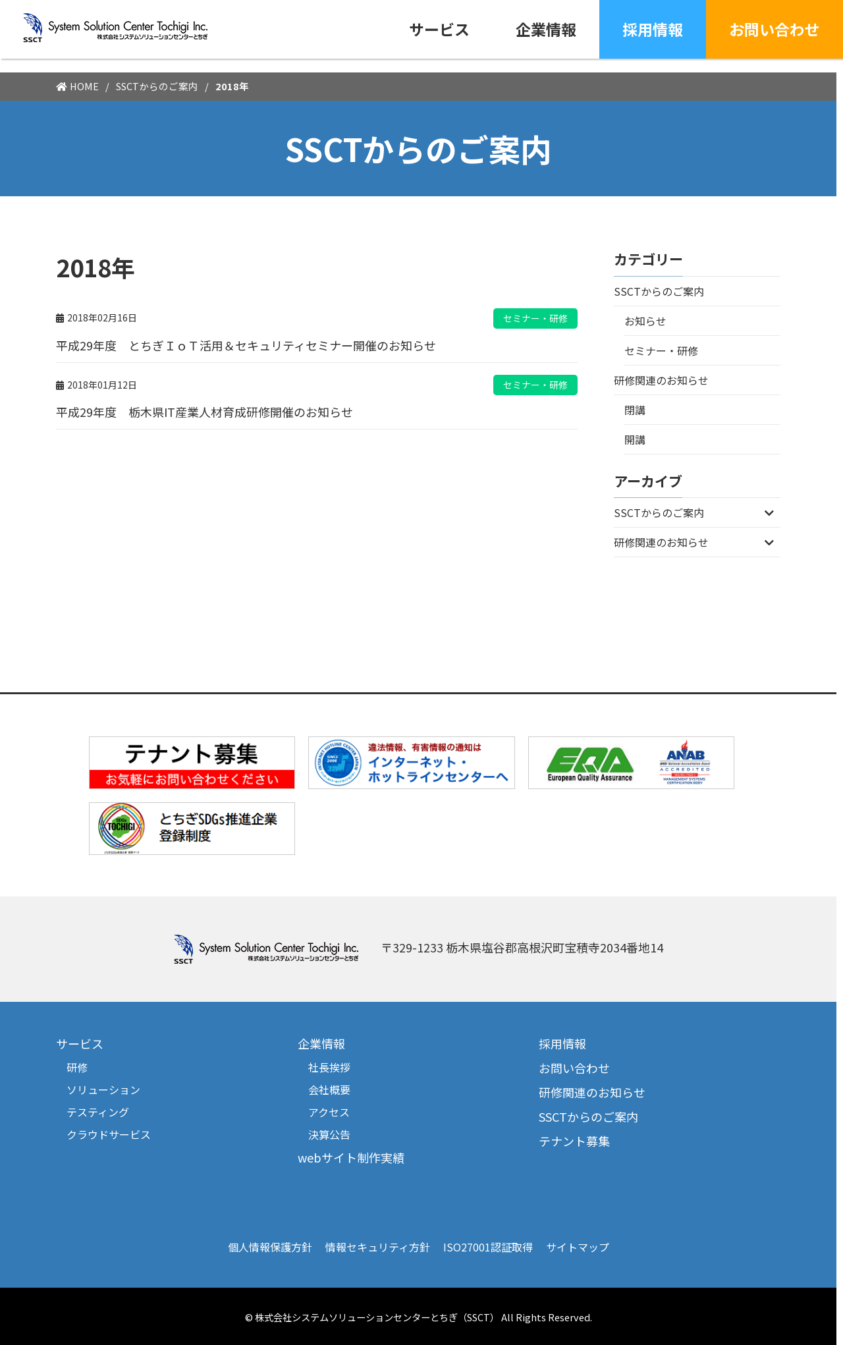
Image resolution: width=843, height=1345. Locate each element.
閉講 (634, 410)
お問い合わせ (774, 29)
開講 (634, 439)
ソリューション (103, 1089)
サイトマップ (577, 1247)
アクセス (329, 1112)
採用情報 (652, 29)
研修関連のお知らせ (661, 380)
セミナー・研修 (661, 350)
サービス (439, 29)
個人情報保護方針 (270, 1247)
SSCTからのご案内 (157, 86)
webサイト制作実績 (351, 1157)
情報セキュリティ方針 (377, 1247)
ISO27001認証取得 (488, 1247)
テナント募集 (574, 1140)
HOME (84, 86)
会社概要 (329, 1089)
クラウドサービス (109, 1134)
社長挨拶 (329, 1067)
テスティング (98, 1112)
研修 (77, 1067)
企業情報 (546, 29)
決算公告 (329, 1134)
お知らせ (645, 321)
